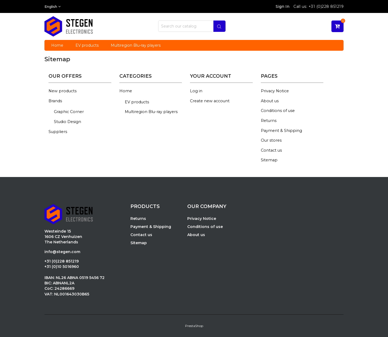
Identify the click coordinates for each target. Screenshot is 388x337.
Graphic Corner (69, 111)
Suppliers (57, 131)
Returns (268, 120)
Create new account (210, 100)
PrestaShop (194, 326)
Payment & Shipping (281, 130)
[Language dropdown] (52, 6)
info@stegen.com (62, 251)
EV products (137, 102)
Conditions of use (278, 110)
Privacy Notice (275, 90)
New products (62, 90)
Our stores (271, 140)
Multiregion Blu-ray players (151, 111)
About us (270, 100)
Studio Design (67, 121)
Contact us (271, 150)
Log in (196, 90)
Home (125, 90)
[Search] (192, 26)
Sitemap (269, 160)
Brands (55, 100)
